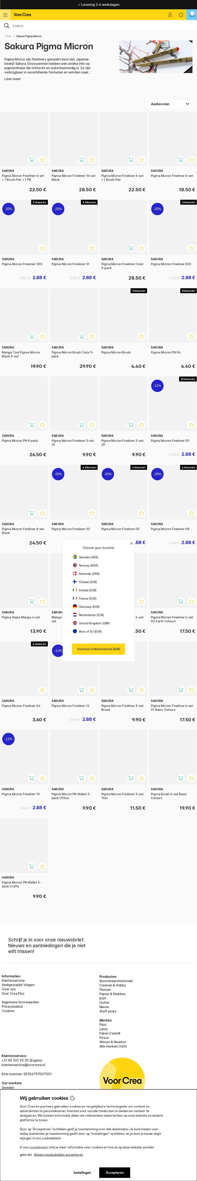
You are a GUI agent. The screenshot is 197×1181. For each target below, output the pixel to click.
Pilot (102, 1025)
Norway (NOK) (85, 565)
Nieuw (104, 1007)
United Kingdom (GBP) (91, 623)
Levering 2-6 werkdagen (98, 4)
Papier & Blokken (112, 994)
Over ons (9, 989)
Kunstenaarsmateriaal (116, 981)
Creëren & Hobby (112, 985)
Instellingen (82, 1173)
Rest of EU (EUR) (87, 631)
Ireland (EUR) (85, 590)
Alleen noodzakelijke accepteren (58, 1155)
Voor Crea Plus (13, 993)
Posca (104, 1038)
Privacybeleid (12, 1006)
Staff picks (107, 1011)
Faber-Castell (109, 1033)
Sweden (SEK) (85, 557)
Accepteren (115, 1173)
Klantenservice (13, 980)
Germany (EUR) (86, 606)
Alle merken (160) (113, 1046)
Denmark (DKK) (86, 573)
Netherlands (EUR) (88, 615)
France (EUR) (85, 598)
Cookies (8, 1011)
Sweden (8, 1087)
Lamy (103, 1029)
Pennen (105, 989)
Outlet (104, 1002)
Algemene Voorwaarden (20, 1002)
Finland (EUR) (85, 582)
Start (8, 36)
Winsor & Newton (112, 1042)
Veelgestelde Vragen (18, 985)
